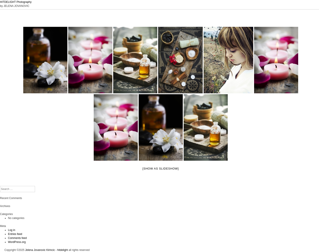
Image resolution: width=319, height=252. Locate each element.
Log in (11, 230)
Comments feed (17, 238)
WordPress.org (17, 242)
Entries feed (15, 234)
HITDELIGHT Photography (16, 2)
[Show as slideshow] (160, 168)
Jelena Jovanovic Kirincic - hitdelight (46, 250)
